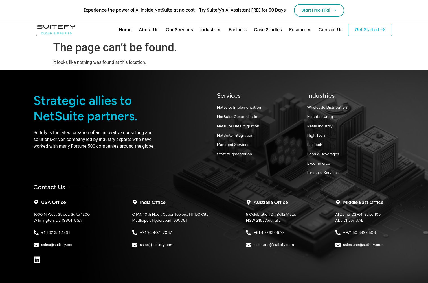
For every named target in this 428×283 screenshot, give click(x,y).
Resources (300, 30)
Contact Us (330, 30)
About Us (148, 30)
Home (125, 30)
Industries (210, 30)
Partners (237, 30)
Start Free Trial (319, 10)
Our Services (178, 30)
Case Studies (268, 30)
